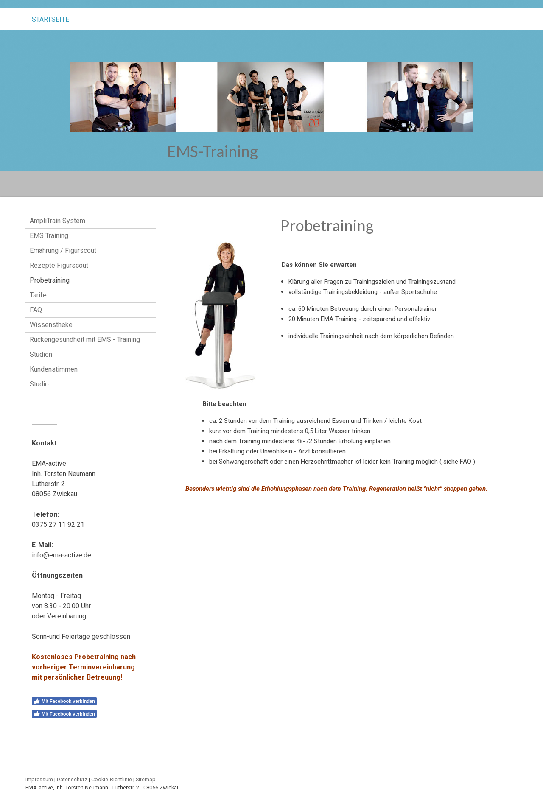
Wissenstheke (51, 325)
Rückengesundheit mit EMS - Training (85, 340)
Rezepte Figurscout (59, 265)
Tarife (38, 295)
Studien (41, 354)
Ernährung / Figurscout (63, 250)
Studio (39, 384)
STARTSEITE (50, 19)
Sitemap (146, 779)
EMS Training (49, 236)
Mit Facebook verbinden (64, 701)
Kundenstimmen (54, 369)
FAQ (36, 310)
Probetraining (50, 280)
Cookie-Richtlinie (111, 779)
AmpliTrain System (57, 221)
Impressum (39, 779)
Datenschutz (72, 779)
